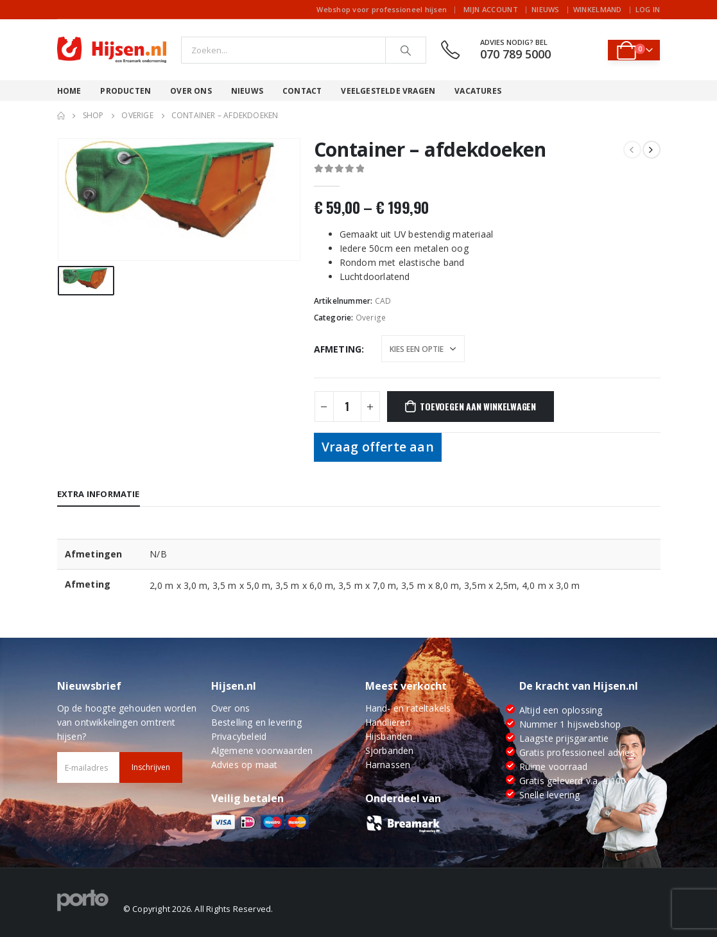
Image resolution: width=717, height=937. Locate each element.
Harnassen (388, 764)
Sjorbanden (389, 750)
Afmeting (338, 349)
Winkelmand (597, 9)
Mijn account (490, 9)
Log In (648, 9)
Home (69, 90)
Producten (125, 90)
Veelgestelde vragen (388, 90)
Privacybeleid (239, 736)
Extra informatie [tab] (98, 494)
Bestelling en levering (256, 722)
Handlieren (388, 722)
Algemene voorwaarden (262, 750)
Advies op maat (244, 764)
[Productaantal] (347, 406)
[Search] (406, 50)
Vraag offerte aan (378, 446)
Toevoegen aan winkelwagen (478, 406)
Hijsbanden (389, 736)
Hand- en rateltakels (408, 708)
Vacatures (477, 90)
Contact (302, 90)
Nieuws (545, 9)
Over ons (191, 90)
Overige (371, 317)
